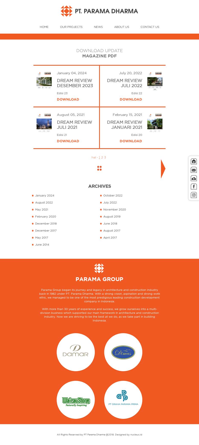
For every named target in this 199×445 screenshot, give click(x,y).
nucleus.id (136, 434)
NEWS (98, 26)
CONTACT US (150, 26)
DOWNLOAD (68, 99)
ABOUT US (121, 26)
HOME (44, 26)
